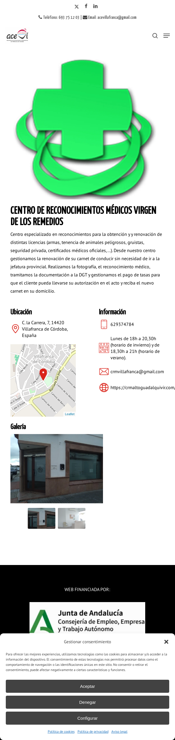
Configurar (87, 718)
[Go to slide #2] (72, 518)
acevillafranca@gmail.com (117, 17)
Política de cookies (61, 731)
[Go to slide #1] (42, 518)
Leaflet (69, 414)
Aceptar (87, 686)
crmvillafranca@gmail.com (137, 371)
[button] (166, 642)
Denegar (87, 702)
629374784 (122, 324)
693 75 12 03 (69, 17)
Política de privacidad (93, 731)
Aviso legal (119, 731)
